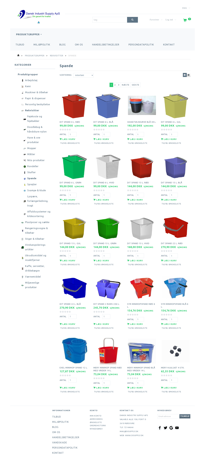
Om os (79, 44)
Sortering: (66, 75)
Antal (63, 134)
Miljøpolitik (41, 44)
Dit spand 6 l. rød (70, 122)
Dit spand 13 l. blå (171, 182)
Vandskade (59, 442)
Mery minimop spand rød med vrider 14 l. (107, 369)
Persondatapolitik (141, 44)
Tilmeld (184, 416)
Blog (62, 44)
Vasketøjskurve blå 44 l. (141, 122)
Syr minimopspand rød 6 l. (141, 305)
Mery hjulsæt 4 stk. (172, 368)
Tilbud (20, 44)
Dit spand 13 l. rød (138, 182)
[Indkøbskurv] (187, 20)
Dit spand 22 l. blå (70, 304)
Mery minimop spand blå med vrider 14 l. (141, 369)
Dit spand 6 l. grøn (70, 182)
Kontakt (169, 44)
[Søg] (132, 20)
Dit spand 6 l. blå (103, 122)
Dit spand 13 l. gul (70, 243)
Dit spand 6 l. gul (171, 122)
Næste (125, 85)
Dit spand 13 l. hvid (138, 243)
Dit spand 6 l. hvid (103, 182)
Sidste (135, 85)
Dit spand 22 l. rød (172, 243)
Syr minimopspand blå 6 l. (174, 305)
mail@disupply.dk (129, 431)
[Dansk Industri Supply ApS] (38, 10)
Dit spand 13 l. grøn (104, 243)
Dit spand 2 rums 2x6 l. (106, 304)
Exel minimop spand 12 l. (74, 368)
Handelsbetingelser (105, 44)
